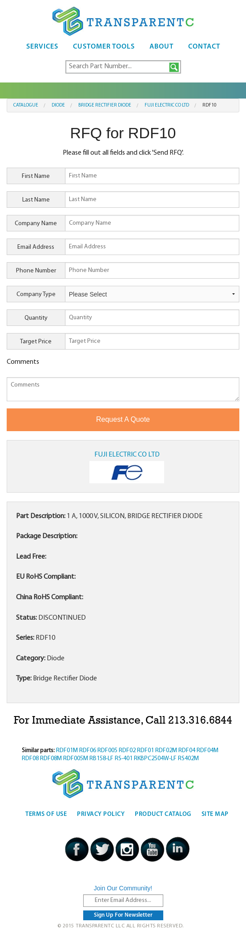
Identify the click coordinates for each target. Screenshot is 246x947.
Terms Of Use (46, 814)
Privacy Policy (101, 814)
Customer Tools (104, 46)
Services (42, 46)
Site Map (215, 814)
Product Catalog (163, 814)
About (161, 46)
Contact (204, 46)
